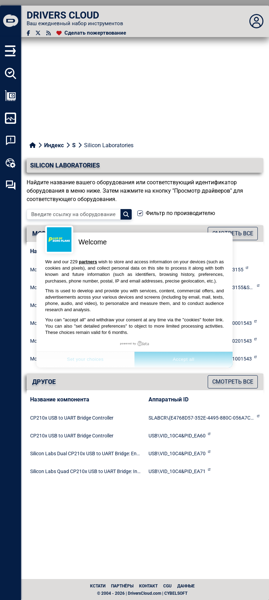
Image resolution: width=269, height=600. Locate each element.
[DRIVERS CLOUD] (10, 21)
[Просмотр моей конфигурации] (10, 95)
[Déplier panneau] (256, 21)
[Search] (126, 214)
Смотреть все (232, 381)
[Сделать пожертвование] (91, 33)
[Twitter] (38, 33)
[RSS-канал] (48, 33)
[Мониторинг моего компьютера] (10, 118)
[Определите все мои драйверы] (10, 73)
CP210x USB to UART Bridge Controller (71, 418)
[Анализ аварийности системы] (10, 140)
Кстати (97, 586)
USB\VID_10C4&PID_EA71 (177, 471)
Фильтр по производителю (180, 213)
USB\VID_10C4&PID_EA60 (177, 435)
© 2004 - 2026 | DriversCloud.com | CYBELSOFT (142, 593)
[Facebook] (28, 33)
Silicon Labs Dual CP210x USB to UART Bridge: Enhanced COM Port (86, 453)
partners (88, 261)
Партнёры (122, 586)
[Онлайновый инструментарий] (10, 163)
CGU (167, 586)
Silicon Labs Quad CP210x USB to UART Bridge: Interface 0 (86, 471)
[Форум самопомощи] (10, 185)
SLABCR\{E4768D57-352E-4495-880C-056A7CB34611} (202, 418)
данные (186, 586)
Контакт (148, 586)
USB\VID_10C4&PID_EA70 (177, 453)
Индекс (54, 145)
